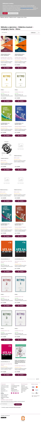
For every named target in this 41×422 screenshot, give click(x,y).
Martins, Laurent (3, 160)
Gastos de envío (23, 389)
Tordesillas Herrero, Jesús (5, 296)
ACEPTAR (5, 13)
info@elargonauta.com (15, 390)
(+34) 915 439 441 (14, 389)
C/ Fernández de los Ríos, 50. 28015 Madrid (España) (15, 387)
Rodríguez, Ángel (9, 58)
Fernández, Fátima (4, 57)
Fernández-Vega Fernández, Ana (20, 365)
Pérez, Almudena (3, 58)
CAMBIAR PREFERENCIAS (13, 13)
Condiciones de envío (24, 388)
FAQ (21, 392)
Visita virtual (23, 390)
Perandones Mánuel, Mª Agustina (6, 126)
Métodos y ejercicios (4, 17)
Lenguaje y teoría (20, 17)
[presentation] (9, 411)
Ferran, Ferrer (9, 57)
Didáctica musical (12, 17)
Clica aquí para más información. (26, 8)
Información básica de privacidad (14, 407)
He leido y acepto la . (11, 407)
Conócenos (23, 385)
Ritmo (25, 17)
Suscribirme (18, 404)
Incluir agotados (4, 32)
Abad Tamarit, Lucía (4, 261)
